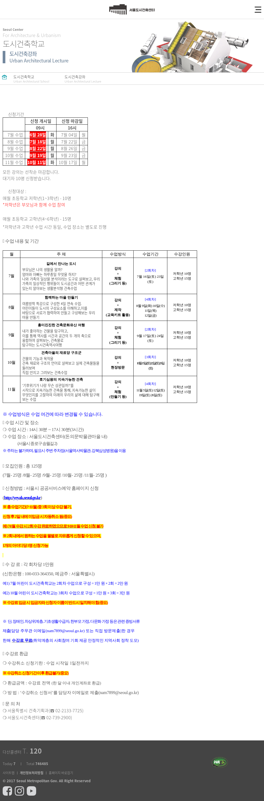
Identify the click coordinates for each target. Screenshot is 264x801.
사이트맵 (8, 772)
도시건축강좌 (83, 79)
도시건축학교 (31, 79)
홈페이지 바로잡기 (61, 772)
